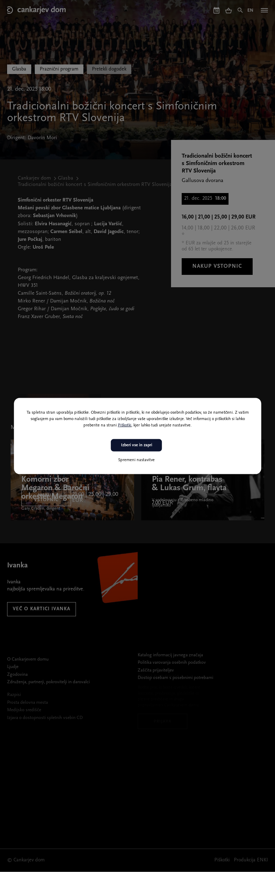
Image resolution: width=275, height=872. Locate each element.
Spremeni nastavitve (136, 460)
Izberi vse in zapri (136, 445)
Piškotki (124, 425)
